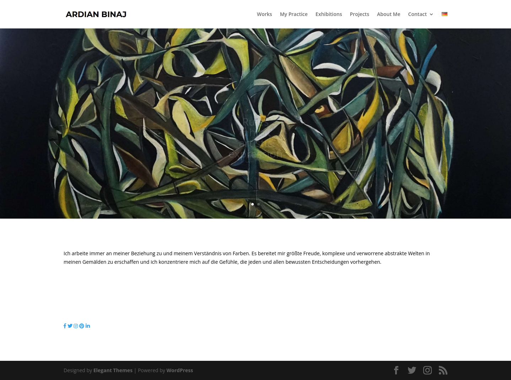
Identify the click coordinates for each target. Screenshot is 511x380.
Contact (417, 14)
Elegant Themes (113, 370)
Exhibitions (329, 14)
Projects (359, 14)
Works (264, 14)
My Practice (294, 14)
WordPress (179, 370)
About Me (388, 14)
